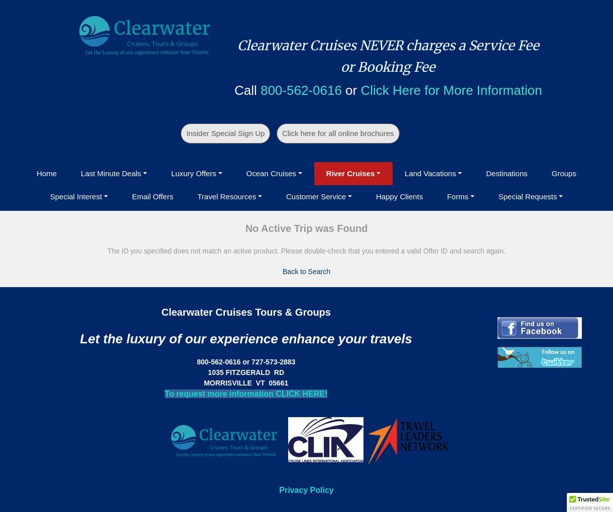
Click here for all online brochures (338, 133)
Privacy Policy (306, 490)
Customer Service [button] (316, 196)
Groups (564, 173)
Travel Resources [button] (226, 196)
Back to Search (306, 272)
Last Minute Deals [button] (111, 173)
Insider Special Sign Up (225, 133)
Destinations (507, 173)
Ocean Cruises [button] (271, 173)
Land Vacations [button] (430, 173)
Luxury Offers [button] (193, 173)
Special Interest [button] (76, 196)
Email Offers (152, 196)
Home (47, 173)
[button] (590, 502)
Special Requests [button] (528, 196)
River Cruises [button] (350, 173)
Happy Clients (399, 196)
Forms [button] (457, 196)
